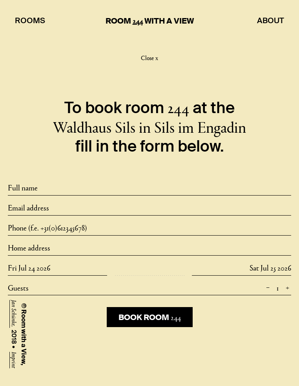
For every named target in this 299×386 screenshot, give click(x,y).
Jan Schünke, (14, 314)
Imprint (14, 360)
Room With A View (150, 21)
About (270, 20)
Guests (149, 287)
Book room (150, 316)
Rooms (30, 20)
